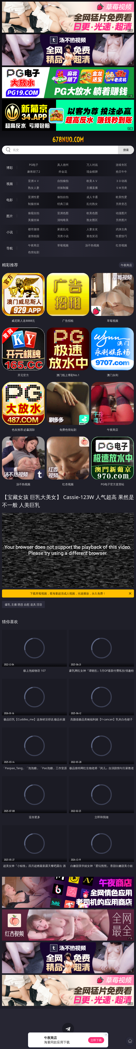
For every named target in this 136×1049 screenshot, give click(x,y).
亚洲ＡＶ (33, 181)
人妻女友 (92, 229)
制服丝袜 (33, 204)
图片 (9, 216)
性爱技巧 (121, 236)
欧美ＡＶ (92, 181)
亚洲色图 (63, 213)
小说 (9, 232)
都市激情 (33, 229)
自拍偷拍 (63, 181)
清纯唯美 (63, 220)
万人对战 (92, 165)
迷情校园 (33, 236)
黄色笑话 (92, 236)
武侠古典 (121, 229)
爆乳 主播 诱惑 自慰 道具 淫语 (23, 604)
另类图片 (121, 220)
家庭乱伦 (63, 229)
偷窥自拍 (33, 213)
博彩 (9, 167)
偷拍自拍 (63, 197)
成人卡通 (92, 197)
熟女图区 (92, 220)
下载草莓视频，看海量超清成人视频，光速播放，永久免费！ (81, 593)
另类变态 (121, 204)
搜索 (126, 150)
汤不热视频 (92, 245)
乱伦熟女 (92, 204)
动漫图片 (121, 213)
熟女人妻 (33, 188)
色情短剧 (33, 252)
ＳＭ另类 (121, 188)
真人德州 (63, 165)
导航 (9, 248)
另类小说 (63, 236)
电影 (9, 200)
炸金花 (63, 171)
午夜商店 (33, 245)
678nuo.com (68, 140)
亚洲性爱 (33, 197)
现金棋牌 (92, 171)
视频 (9, 184)
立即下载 (96, 1040)
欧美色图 (92, 213)
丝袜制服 (63, 188)
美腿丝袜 (33, 220)
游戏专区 (121, 165)
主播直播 (92, 188)
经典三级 (63, 204)
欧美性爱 (121, 197)
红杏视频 (121, 245)
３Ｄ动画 (121, 181)
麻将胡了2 (33, 171)
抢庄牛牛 (121, 171)
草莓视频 (63, 245)
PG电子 (33, 165)
